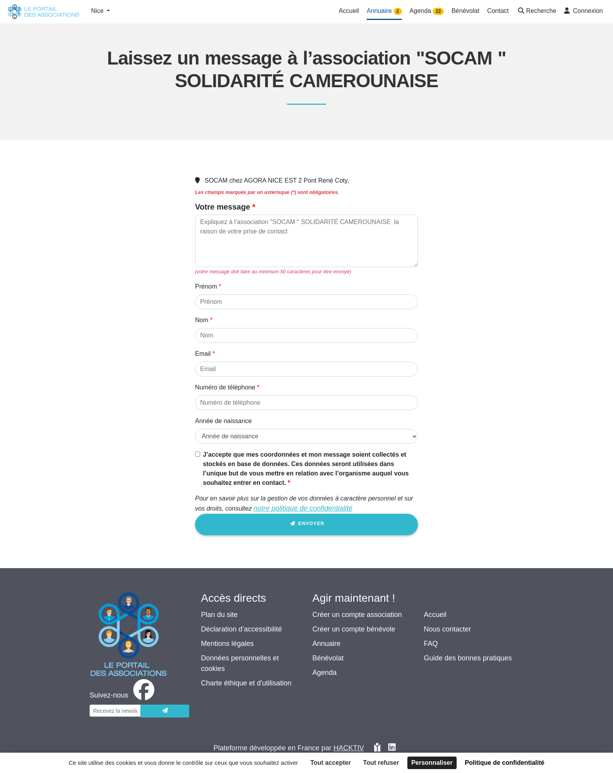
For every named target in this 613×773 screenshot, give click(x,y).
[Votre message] (306, 241)
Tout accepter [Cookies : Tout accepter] (330, 762)
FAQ (431, 643)
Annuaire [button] (384, 11)
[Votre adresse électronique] (115, 711)
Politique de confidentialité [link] (505, 762)
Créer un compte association (357, 615)
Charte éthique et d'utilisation (246, 683)
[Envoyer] (164, 711)
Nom (201, 320)
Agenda (324, 672)
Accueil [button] (349, 10)
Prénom (206, 286)
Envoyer (306, 525)
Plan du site (219, 615)
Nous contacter (447, 629)
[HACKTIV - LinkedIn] (392, 748)
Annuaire (326, 643)
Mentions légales (227, 643)
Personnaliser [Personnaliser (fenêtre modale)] (432, 762)
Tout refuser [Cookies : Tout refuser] (381, 762)
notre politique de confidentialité (302, 508)
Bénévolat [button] (465, 10)
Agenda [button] (427, 11)
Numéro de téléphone (225, 387)
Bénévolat (328, 658)
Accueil (435, 615)
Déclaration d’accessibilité (241, 629)
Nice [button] (98, 10)
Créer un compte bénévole (353, 629)
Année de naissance (223, 421)
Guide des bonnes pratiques (468, 658)
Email (203, 353)
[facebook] (124, 695)
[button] (536, 11)
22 (438, 11)
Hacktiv (348, 748)
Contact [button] (498, 10)
